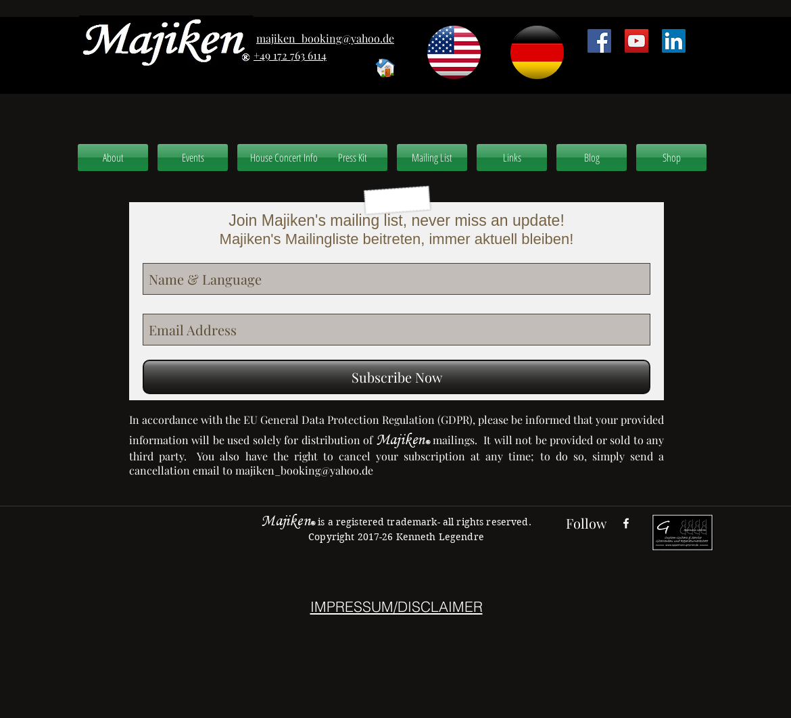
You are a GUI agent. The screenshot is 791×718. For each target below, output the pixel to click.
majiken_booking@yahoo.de (304, 470)
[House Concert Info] (284, 157)
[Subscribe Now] (396, 377)
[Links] (512, 157)
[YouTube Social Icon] (636, 41)
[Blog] (591, 157)
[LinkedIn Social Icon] (674, 41)
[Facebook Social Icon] (599, 41)
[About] (113, 157)
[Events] (193, 157)
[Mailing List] (432, 157)
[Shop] (671, 157)
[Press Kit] (352, 157)
